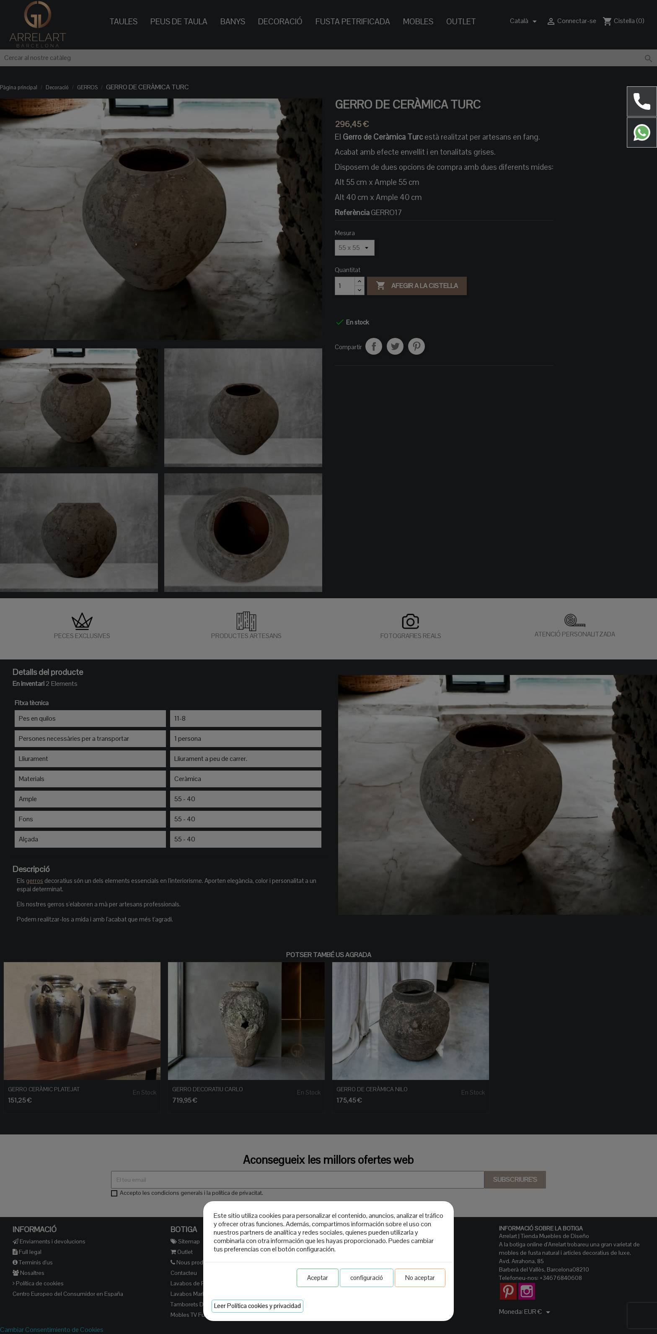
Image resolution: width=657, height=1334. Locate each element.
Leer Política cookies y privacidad (257, 1306)
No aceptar (420, 1278)
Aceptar (317, 1278)
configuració (366, 1278)
